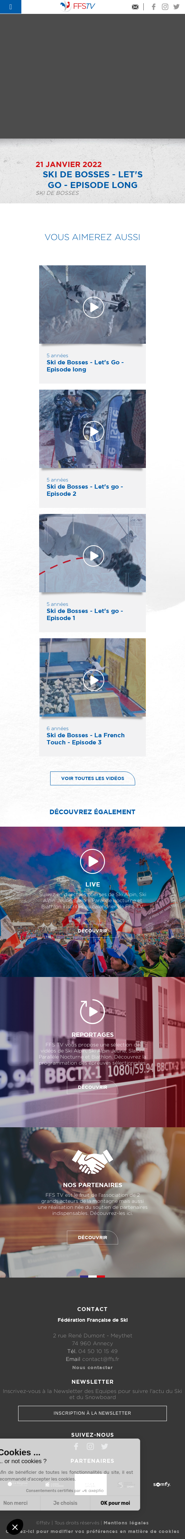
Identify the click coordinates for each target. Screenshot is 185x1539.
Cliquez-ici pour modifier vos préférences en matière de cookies (93, 1531)
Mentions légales (126, 1522)
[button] (14, 1526)
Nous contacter (92, 1367)
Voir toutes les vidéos (87, 778)
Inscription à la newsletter (92, 1413)
